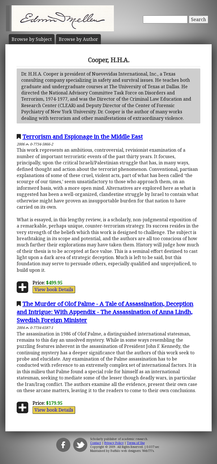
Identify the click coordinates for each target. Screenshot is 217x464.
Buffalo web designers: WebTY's (132, 451)
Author (78, 39)
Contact (95, 443)
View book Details (53, 289)
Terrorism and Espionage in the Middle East (82, 136)
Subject (32, 39)
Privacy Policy (114, 443)
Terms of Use (136, 443)
